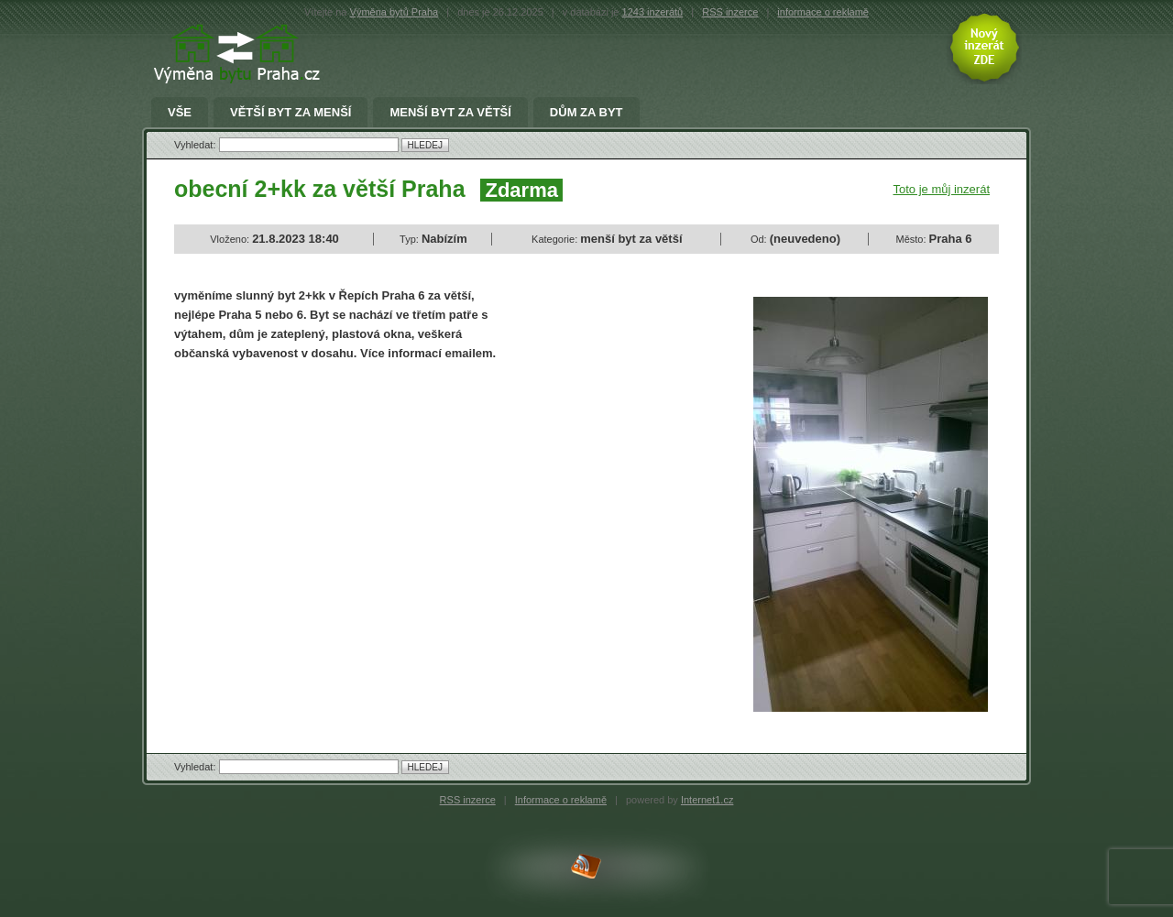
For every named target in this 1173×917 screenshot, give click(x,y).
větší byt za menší (290, 112)
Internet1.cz (707, 799)
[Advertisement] (328, 509)
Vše (179, 112)
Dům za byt (586, 112)
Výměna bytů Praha (394, 11)
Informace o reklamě (561, 799)
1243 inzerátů (653, 11)
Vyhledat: (196, 144)
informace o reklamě (823, 11)
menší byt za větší (450, 112)
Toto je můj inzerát (942, 189)
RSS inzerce (730, 11)
